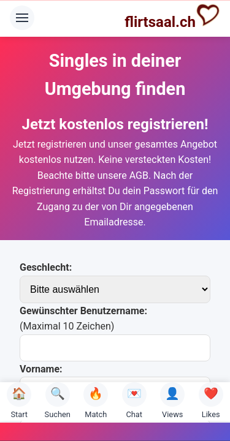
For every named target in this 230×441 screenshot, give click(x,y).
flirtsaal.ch (172, 16)
